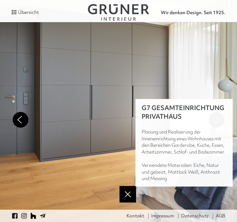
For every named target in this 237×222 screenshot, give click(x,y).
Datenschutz (195, 216)
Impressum (162, 216)
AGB (220, 216)
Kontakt (135, 216)
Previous (20, 120)
